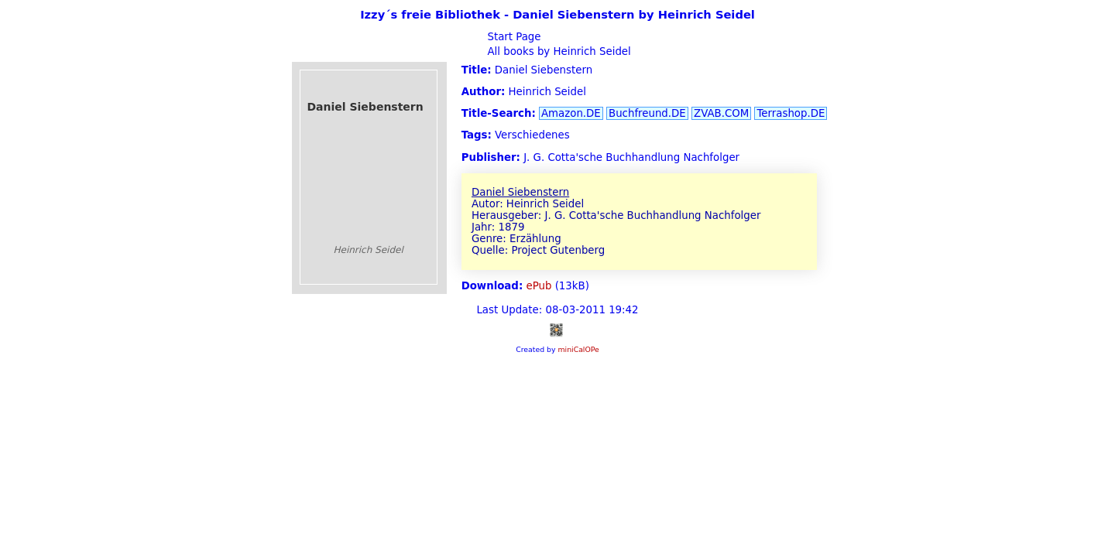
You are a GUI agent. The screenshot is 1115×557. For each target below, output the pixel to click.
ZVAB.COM (721, 113)
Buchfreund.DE (647, 113)
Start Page (512, 37)
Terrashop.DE (790, 113)
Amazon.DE (571, 113)
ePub (539, 286)
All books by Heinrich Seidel (557, 51)
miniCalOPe (578, 349)
